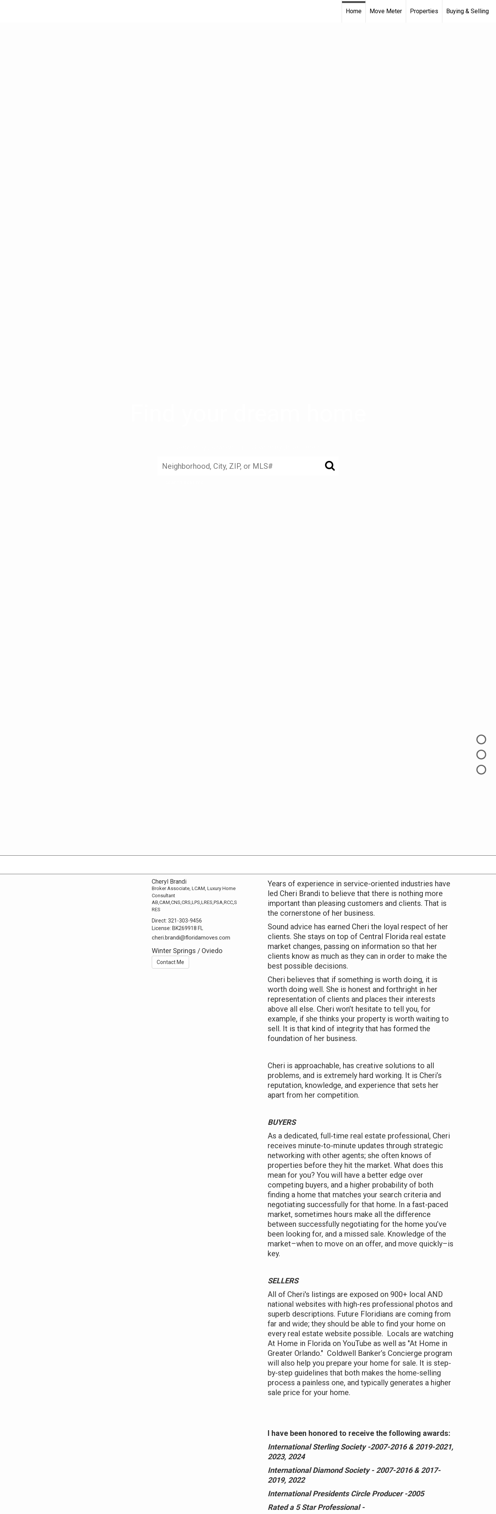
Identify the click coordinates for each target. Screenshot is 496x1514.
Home (354, 11)
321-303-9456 (185, 921)
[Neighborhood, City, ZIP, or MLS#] (248, 466)
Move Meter (386, 11)
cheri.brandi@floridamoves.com (191, 937)
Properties (424, 11)
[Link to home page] (10, 11)
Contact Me (170, 962)
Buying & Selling (467, 11)
